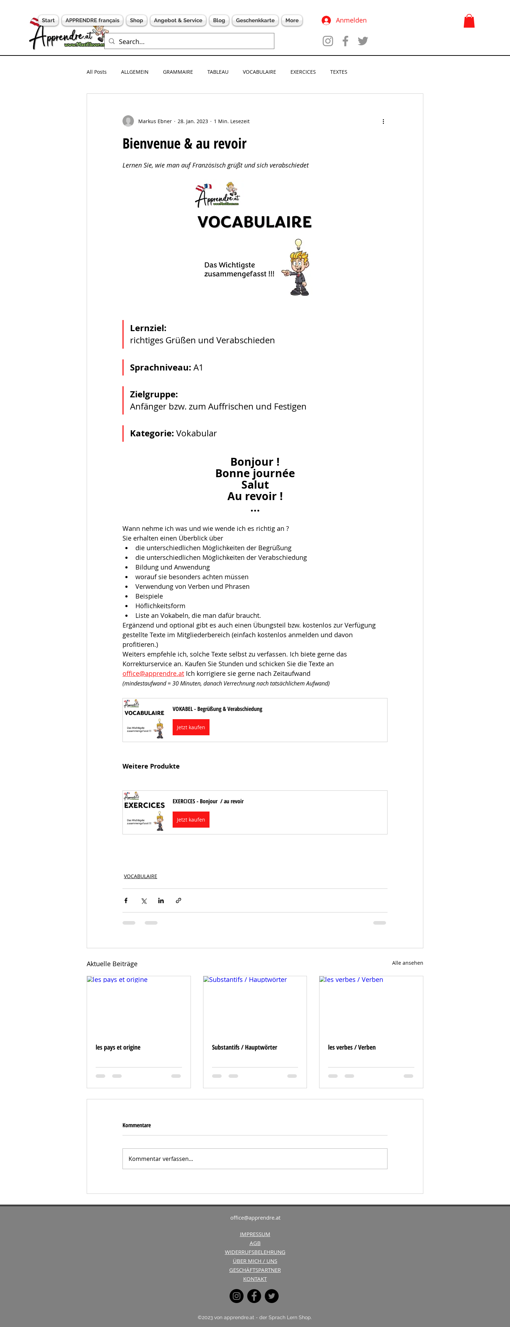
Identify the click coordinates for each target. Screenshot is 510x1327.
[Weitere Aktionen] (383, 121)
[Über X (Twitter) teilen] (143, 900)
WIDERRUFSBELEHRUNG (255, 1251)
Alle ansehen (407, 962)
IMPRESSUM (255, 1234)
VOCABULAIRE (259, 71)
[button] (469, 21)
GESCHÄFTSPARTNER (255, 1269)
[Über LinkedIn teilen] (161, 900)
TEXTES (338, 71)
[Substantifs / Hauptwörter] (255, 1005)
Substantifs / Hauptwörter (244, 1047)
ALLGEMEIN (135, 71)
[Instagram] (328, 41)
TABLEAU (217, 71)
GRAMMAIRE (178, 71)
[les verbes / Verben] (371, 1005)
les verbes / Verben (352, 1047)
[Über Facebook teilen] (125, 900)
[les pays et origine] (139, 1005)
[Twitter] (363, 41)
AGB (255, 1242)
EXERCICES (303, 71)
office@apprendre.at (255, 1217)
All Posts (97, 71)
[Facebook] (345, 41)
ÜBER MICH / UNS (255, 1260)
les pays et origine (118, 1047)
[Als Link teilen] (178, 900)
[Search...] (189, 41)
